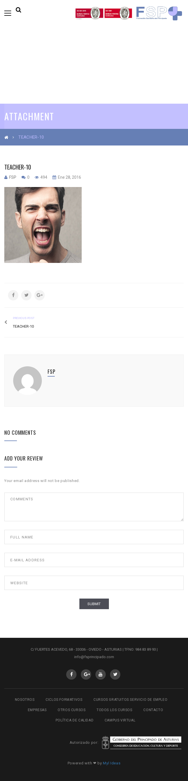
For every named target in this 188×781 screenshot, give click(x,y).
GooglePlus (86, 674)
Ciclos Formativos (64, 700)
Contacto (153, 710)
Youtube (101, 674)
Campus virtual (120, 720)
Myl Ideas (111, 763)
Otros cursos (71, 710)
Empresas (37, 710)
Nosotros (25, 700)
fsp (12, 177)
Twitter (115, 674)
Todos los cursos (114, 710)
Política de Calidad (74, 720)
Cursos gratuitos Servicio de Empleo (130, 700)
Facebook (71, 674)
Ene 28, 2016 (69, 177)
